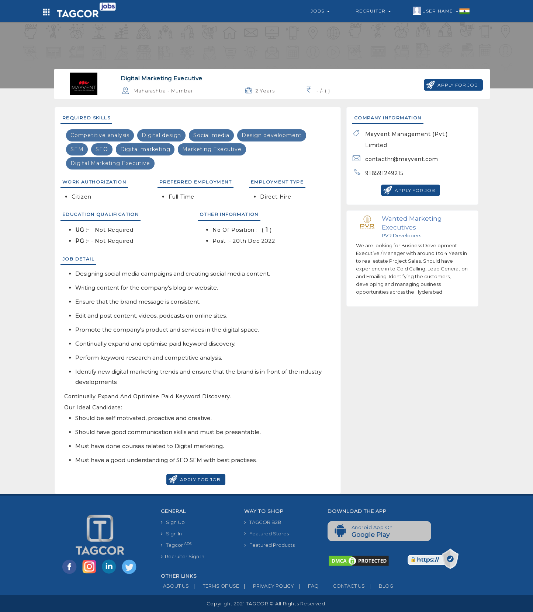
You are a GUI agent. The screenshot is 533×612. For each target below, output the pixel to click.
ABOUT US (175, 586)
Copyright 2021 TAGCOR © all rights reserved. (266, 603)
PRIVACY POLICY (266, 586)
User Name (441, 11)
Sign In (171, 533)
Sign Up (173, 522)
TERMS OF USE (214, 586)
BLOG (379, 586)
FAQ (306, 586)
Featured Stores (266, 533)
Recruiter (373, 11)
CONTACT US (342, 586)
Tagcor (176, 545)
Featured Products (269, 545)
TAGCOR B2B (262, 522)
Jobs (320, 11)
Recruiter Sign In (182, 556)
